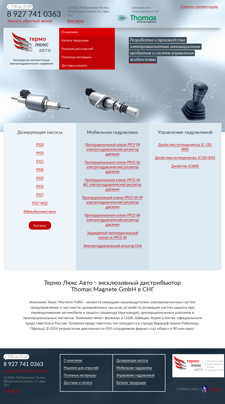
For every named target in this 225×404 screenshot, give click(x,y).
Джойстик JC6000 (185, 166)
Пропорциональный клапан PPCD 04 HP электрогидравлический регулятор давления (112, 202)
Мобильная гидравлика (134, 368)
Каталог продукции (74, 40)
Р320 (40, 145)
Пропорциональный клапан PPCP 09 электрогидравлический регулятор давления (112, 149)
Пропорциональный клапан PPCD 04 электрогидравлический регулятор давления (112, 219)
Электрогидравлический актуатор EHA (112, 246)
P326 (40, 186)
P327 (40, 195)
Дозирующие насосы (132, 360)
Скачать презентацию (199, 6)
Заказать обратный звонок (29, 20)
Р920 (40, 153)
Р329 (40, 178)
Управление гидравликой (135, 375)
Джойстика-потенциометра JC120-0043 (185, 158)
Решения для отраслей (77, 49)
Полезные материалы (76, 57)
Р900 (40, 170)
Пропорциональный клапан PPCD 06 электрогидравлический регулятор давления (112, 166)
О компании (69, 32)
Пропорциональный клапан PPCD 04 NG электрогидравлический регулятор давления (112, 184)
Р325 (40, 161)
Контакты (75, 20)
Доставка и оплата (74, 65)
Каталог (39, 225)
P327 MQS (40, 203)
